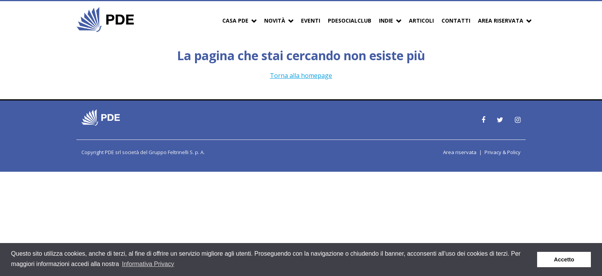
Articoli (421, 20)
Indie (386, 20)
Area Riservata (500, 20)
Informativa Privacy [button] (148, 264)
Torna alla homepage (301, 75)
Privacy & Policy (503, 152)
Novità (274, 20)
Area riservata (459, 152)
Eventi (310, 20)
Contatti (456, 20)
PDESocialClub (349, 20)
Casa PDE (235, 20)
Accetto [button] (564, 259)
